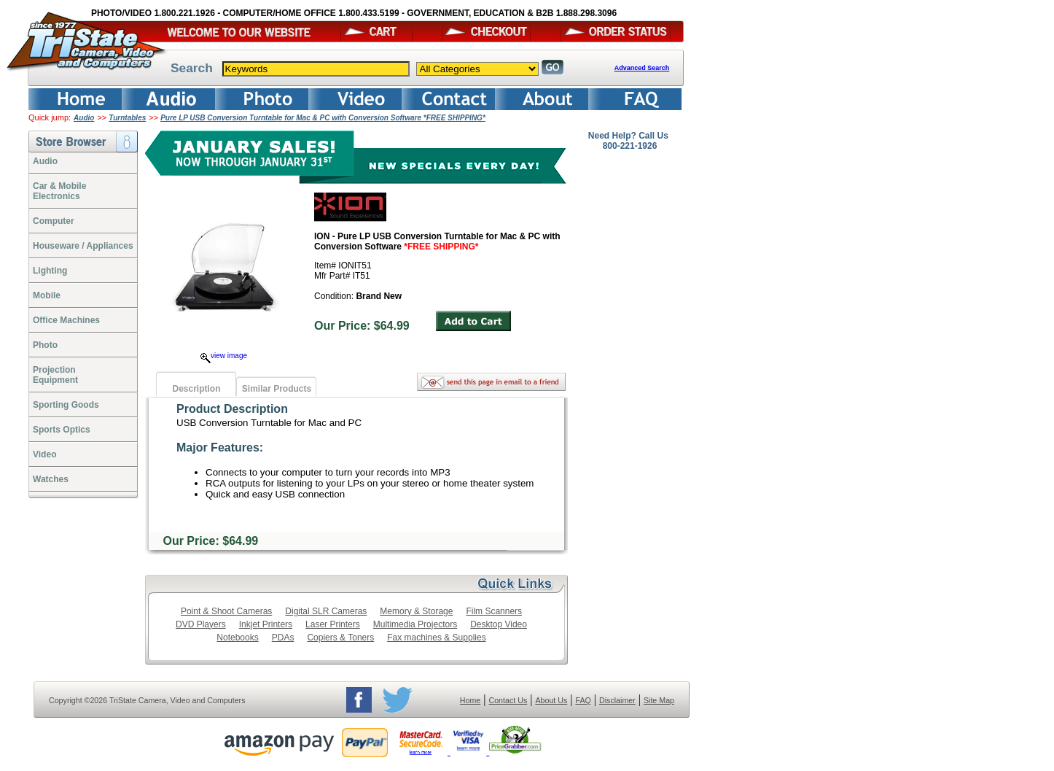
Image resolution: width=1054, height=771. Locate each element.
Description (196, 389)
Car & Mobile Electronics (59, 191)
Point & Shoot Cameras (226, 611)
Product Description (232, 409)
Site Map (659, 700)
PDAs (283, 637)
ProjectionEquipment (55, 375)
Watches (51, 479)
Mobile (46, 295)
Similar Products (276, 389)
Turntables (127, 118)
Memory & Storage (416, 611)
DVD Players (201, 624)
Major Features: (219, 447)
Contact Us (508, 700)
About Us (551, 700)
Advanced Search (642, 67)
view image (223, 356)
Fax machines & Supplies (436, 637)
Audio (84, 118)
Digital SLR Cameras (326, 611)
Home (470, 700)
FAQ (582, 700)
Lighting (50, 271)
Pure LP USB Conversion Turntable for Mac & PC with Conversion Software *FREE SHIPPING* (322, 118)
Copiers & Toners (340, 637)
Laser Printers (332, 624)
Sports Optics (61, 430)
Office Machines (66, 320)
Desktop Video (498, 624)
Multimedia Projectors (415, 624)
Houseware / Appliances (83, 246)
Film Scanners (494, 611)
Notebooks (237, 637)
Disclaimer (617, 700)
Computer (53, 221)
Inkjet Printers (265, 624)
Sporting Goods (66, 405)
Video (44, 454)
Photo (45, 345)
